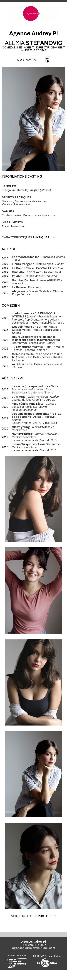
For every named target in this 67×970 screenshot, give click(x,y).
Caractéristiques (28, 237)
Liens (20, 60)
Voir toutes (33, 916)
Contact (32, 60)
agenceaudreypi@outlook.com (33, 947)
